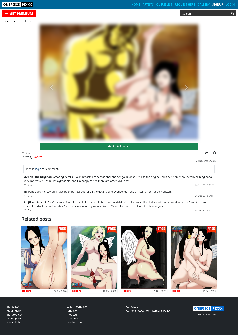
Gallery (204, 4)
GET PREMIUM (19, 13)
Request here (185, 4)
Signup (217, 4)
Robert (26, 291)
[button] (51, 87)
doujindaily (14, 310)
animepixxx (14, 318)
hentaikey (13, 306)
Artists (148, 4)
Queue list (164, 4)
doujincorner (75, 322)
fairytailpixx (14, 322)
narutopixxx (14, 314)
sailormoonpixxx (77, 306)
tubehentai (73, 318)
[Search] (232, 13)
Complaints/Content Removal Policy (148, 310)
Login (230, 4)
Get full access (119, 146)
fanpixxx (72, 310)
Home (136, 4)
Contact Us (133, 306)
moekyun (72, 314)
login (38, 169)
